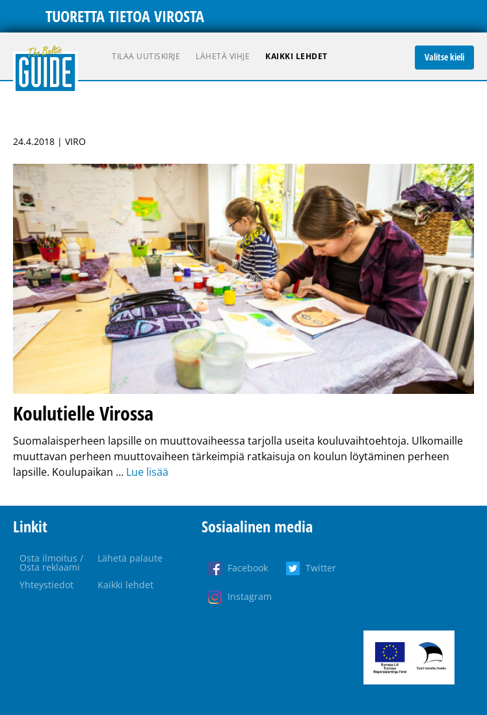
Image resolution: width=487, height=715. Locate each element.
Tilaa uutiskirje (146, 56)
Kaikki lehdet (296, 56)
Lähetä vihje (223, 56)
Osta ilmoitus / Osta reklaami (51, 562)
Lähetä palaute (130, 558)
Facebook (248, 568)
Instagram (250, 596)
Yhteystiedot (46, 584)
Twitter (321, 568)
